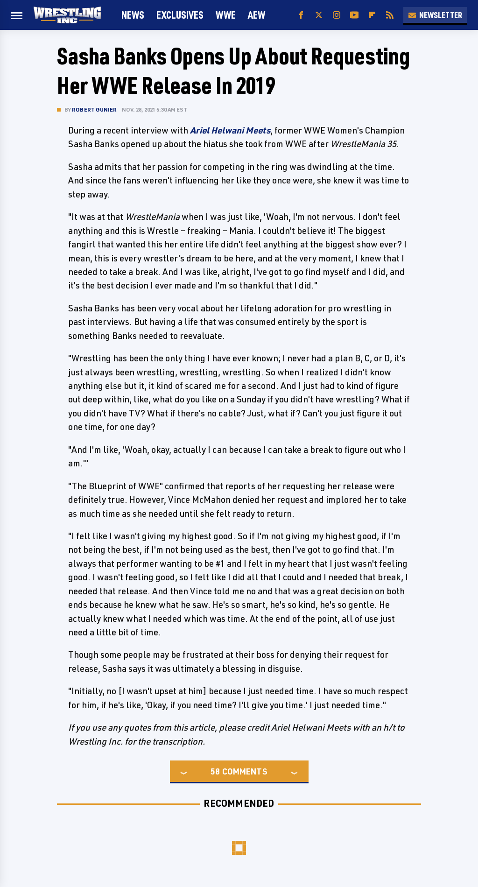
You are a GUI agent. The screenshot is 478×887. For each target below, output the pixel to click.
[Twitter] (319, 15)
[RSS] (390, 15)
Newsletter (435, 15)
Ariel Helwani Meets (230, 130)
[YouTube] (354, 15)
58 (215, 771)
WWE (226, 14)
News (132, 14)
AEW (256, 14)
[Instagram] (336, 15)
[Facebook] (301, 15)
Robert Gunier (94, 109)
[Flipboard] (372, 15)
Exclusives (180, 14)
